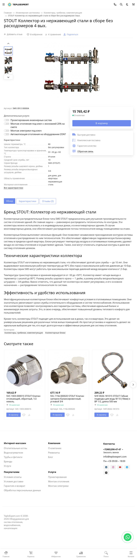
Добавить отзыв (14, 34)
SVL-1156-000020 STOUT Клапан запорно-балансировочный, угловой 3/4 (67, 399)
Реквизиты (54, 452)
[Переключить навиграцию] (3, 4)
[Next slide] (8, 77)
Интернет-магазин (15, 443)
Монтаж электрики (58, 485)
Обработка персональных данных (22, 490)
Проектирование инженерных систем (31, 120)
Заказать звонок (111, 452)
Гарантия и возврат (14, 485)
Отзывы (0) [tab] (48, 201)
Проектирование (57, 477)
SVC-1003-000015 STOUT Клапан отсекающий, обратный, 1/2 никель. (23, 399)
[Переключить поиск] (121, 4)
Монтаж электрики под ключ (26, 130)
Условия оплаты (12, 477)
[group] (72, 74)
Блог (50, 457)
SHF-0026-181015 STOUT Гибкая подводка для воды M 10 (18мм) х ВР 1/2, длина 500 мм (112, 399)
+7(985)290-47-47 (112, 449)
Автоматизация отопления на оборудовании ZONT (38, 134)
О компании (54, 448)
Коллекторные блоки (55, 332)
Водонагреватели (13, 452)
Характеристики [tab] (27, 201)
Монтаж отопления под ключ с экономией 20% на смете (38, 125)
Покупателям (11, 472)
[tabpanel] (68, 272)
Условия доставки (13, 481)
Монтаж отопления (58, 481)
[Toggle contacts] (115, 4)
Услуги (7, 465)
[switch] (6, 120)
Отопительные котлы (15, 448)
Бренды (8, 461)
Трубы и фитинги (13, 457)
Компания (54, 443)
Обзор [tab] (9, 201)
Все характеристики (13, 187)
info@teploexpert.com (115, 456)
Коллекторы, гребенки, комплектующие (24, 332)
